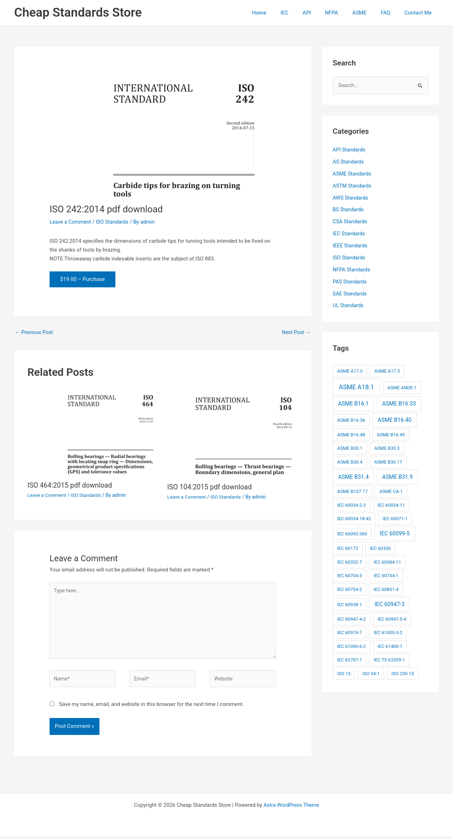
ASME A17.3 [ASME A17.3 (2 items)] (350, 370)
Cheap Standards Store (78, 12)
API (323, 13)
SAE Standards (350, 293)
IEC (304, 13)
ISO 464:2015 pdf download (71, 485)
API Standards (349, 150)
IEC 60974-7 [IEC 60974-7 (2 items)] (349, 632)
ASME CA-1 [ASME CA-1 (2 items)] (391, 491)
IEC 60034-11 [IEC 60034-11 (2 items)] (391, 504)
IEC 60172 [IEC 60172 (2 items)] (347, 548)
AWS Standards (351, 198)
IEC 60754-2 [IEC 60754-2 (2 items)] (349, 589)
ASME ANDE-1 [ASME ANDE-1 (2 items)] (402, 387)
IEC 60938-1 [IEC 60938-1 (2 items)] (349, 604)
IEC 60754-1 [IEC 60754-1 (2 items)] (386, 575)
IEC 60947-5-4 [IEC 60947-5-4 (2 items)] (392, 618)
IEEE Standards (350, 245)
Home (282, 13)
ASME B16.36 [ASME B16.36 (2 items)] (351, 420)
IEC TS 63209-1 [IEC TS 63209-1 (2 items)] (389, 659)
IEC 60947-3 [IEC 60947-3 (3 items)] (389, 603)
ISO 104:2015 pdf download (210, 487)
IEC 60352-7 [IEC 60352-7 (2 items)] (349, 561)
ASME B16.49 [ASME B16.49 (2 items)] (391, 434)
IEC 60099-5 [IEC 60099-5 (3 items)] (395, 533)
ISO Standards (114, 222)
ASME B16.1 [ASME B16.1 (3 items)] (353, 403)
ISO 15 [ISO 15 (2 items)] (344, 673)
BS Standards (349, 210)
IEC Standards (349, 233)
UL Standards (349, 305)
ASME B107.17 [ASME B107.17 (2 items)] (352, 491)
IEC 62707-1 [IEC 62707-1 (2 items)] (349, 659)
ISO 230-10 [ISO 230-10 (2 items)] (402, 673)
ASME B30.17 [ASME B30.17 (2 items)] (388, 461)
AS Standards (349, 162)
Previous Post (34, 332)
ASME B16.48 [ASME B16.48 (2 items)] (351, 434)
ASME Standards (352, 174)
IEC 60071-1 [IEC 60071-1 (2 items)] (395, 518)
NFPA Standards (352, 269)
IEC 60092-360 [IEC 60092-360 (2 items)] (352, 533)
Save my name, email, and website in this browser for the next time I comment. (151, 707)
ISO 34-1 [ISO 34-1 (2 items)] (371, 673)
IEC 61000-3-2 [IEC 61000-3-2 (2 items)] (388, 632)
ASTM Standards (352, 186)
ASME (368, 13)
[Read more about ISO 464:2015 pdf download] (93, 432)
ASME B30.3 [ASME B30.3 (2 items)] (387, 447)
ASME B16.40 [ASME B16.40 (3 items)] (394, 419)
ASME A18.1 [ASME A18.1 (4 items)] (356, 386)
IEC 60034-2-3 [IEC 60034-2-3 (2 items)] (351, 504)
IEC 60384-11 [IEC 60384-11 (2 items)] (387, 561)
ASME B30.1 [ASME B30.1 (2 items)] (350, 447)
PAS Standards (350, 281)
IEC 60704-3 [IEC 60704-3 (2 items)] (349, 575)
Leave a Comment (71, 222)
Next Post (296, 332)
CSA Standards (350, 221)
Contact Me (420, 13)
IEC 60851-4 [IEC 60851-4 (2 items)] (386, 589)
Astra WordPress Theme (291, 808)
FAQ (391, 13)
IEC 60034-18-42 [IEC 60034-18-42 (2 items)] (354, 518)
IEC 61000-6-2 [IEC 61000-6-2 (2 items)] (351, 646)
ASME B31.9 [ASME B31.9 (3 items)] (397, 476)
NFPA (343, 13)
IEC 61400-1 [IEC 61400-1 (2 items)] (390, 646)
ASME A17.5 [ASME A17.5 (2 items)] (387, 370)
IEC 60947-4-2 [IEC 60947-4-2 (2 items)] (351, 618)
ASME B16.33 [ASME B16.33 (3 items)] (399, 403)
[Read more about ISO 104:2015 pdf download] (232, 433)
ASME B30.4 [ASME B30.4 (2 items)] (350, 461)
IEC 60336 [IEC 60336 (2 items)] (380, 548)
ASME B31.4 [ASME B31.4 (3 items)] (353, 476)
